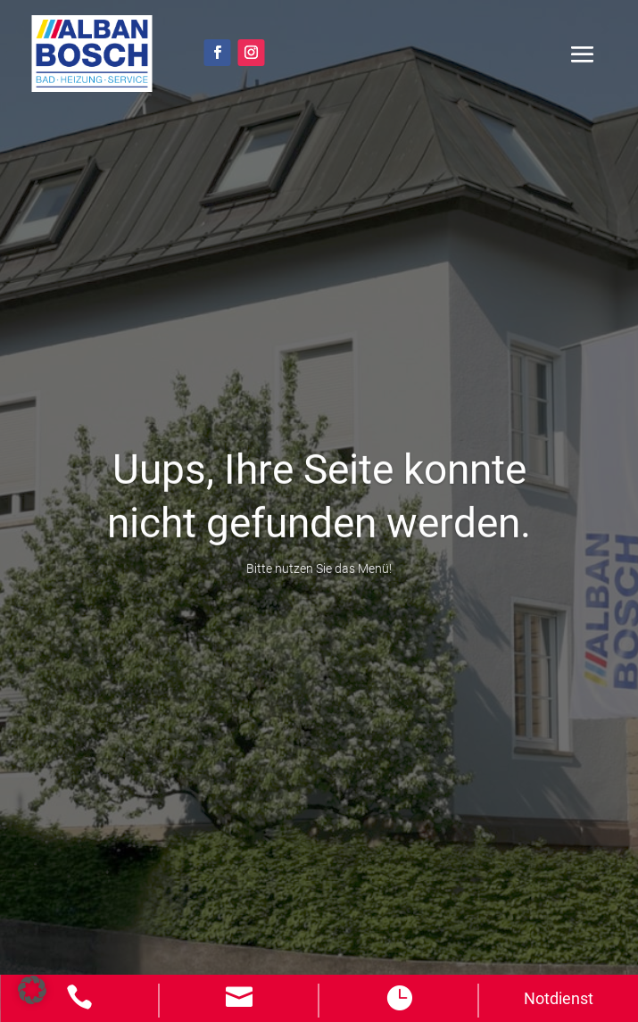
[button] (32, 990)
